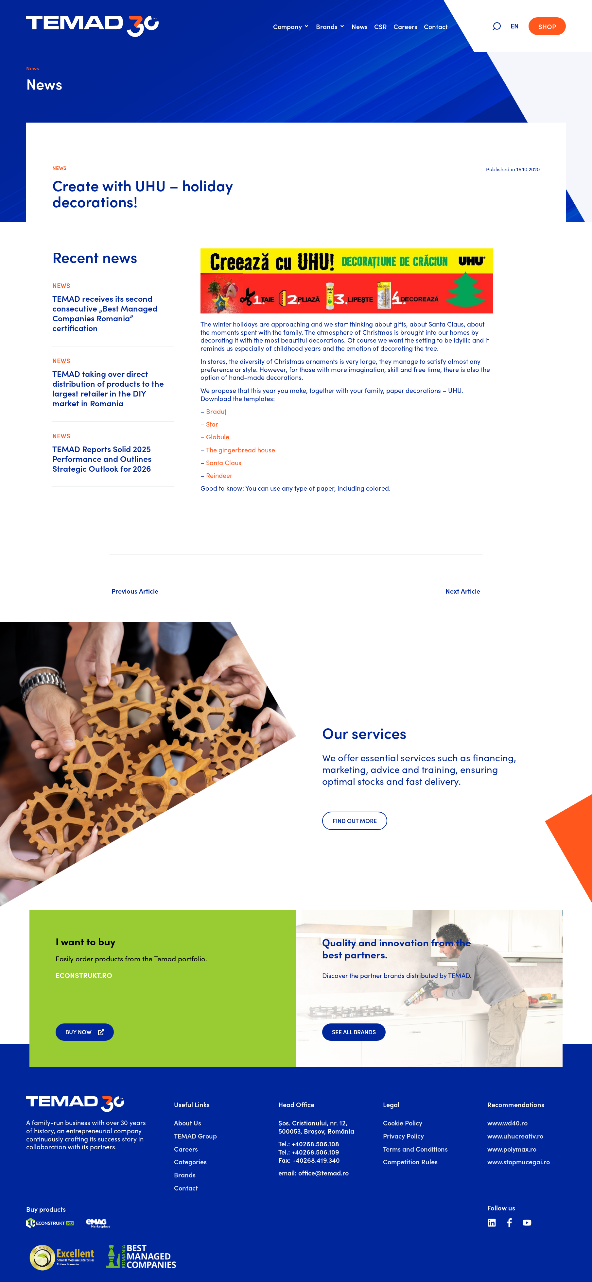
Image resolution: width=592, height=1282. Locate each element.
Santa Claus (223, 462)
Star (212, 423)
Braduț (216, 411)
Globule (217, 436)
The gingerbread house (240, 449)
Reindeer (219, 475)
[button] (291, 26)
